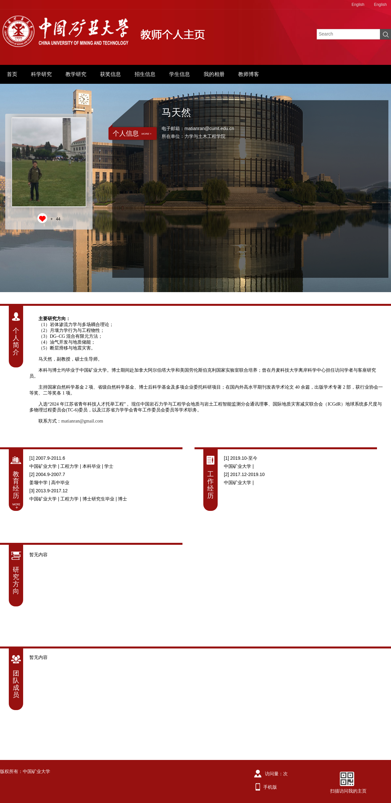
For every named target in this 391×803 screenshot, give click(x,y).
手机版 (270, 787)
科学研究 (41, 74)
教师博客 (248, 74)
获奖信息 (110, 74)
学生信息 (179, 74)
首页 (12, 74)
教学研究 (75, 74)
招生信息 (145, 74)
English (358, 4)
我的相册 (214, 74)
